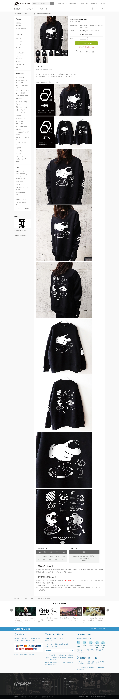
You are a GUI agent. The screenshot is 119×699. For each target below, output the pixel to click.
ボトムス (18, 47)
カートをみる (99, 8)
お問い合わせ (84, 3)
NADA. (20, 181)
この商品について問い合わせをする (87, 51)
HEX (20, 171)
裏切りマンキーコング (22, 107)
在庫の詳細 (89, 34)
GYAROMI (19, 98)
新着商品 (17, 9)
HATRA (20, 178)
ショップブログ (89, 681)
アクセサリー (20, 58)
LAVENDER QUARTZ (22, 96)
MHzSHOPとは (63, 3)
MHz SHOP (45, 681)
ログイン (103, 3)
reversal (22, 199)
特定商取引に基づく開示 (48, 697)
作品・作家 (43, 9)
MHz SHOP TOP (18, 13)
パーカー (20, 44)
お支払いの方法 (23, 654)
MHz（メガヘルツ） (22, 77)
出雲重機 (18, 148)
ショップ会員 (89, 25)
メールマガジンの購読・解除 (49, 686)
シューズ (18, 56)
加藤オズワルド (20, 110)
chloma (20, 184)
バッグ (18, 50)
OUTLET (18, 25)
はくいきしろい (20, 118)
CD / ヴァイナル (20, 64)
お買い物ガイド (74, 3)
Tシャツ (20, 41)
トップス (18, 38)
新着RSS (16, 697)
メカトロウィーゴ (21, 150)
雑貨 (17, 67)
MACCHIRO (19, 115)
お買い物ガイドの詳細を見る (98, 628)
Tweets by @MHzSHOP (21, 235)
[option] (25, 615)
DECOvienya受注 (21, 28)
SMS (21, 192)
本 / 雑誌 (18, 61)
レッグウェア (20, 53)
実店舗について (46, 684)
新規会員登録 (94, 3)
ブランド (30, 9)
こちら (50, 640)
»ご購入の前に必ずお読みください (86, 47)
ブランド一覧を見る (24, 208)
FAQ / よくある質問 (69, 681)
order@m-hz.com (63, 585)
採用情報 (23, 697)
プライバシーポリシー (34, 697)
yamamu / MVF (20, 112)
